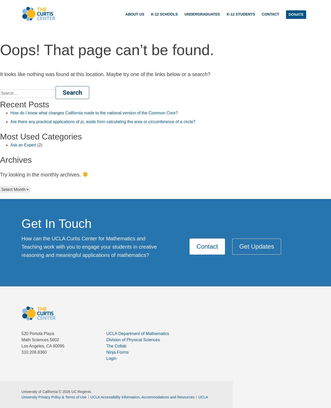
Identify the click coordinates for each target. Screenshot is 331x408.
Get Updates (256, 246)
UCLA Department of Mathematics (137, 333)
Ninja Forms (117, 352)
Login (111, 358)
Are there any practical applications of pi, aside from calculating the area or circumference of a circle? (102, 122)
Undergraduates (202, 14)
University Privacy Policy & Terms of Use (54, 397)
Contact (270, 14)
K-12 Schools (164, 14)
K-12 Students (241, 14)
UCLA (202, 397)
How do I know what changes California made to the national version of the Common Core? (94, 113)
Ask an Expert (23, 145)
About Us (134, 14)
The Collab (116, 346)
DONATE (296, 14)
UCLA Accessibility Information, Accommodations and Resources (141, 397)
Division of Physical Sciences (133, 340)
